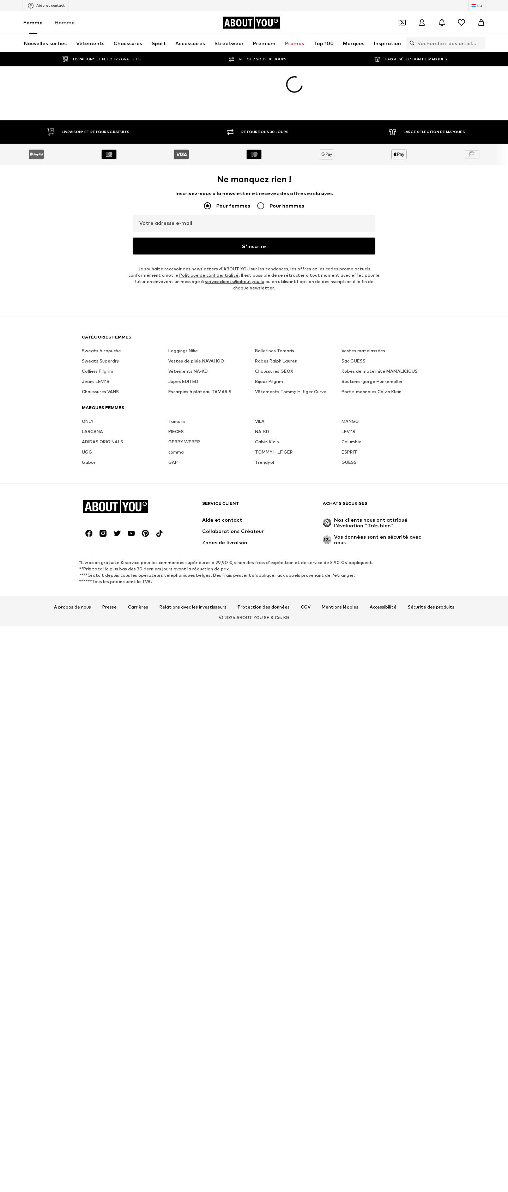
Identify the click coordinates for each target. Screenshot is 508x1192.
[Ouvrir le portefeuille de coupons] (402, 22)
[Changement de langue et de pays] (476, 5)
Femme (33, 22)
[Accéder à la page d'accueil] (251, 23)
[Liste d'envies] (461, 22)
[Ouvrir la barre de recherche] (410, 43)
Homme (65, 22)
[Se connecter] (422, 22)
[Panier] (481, 22)
